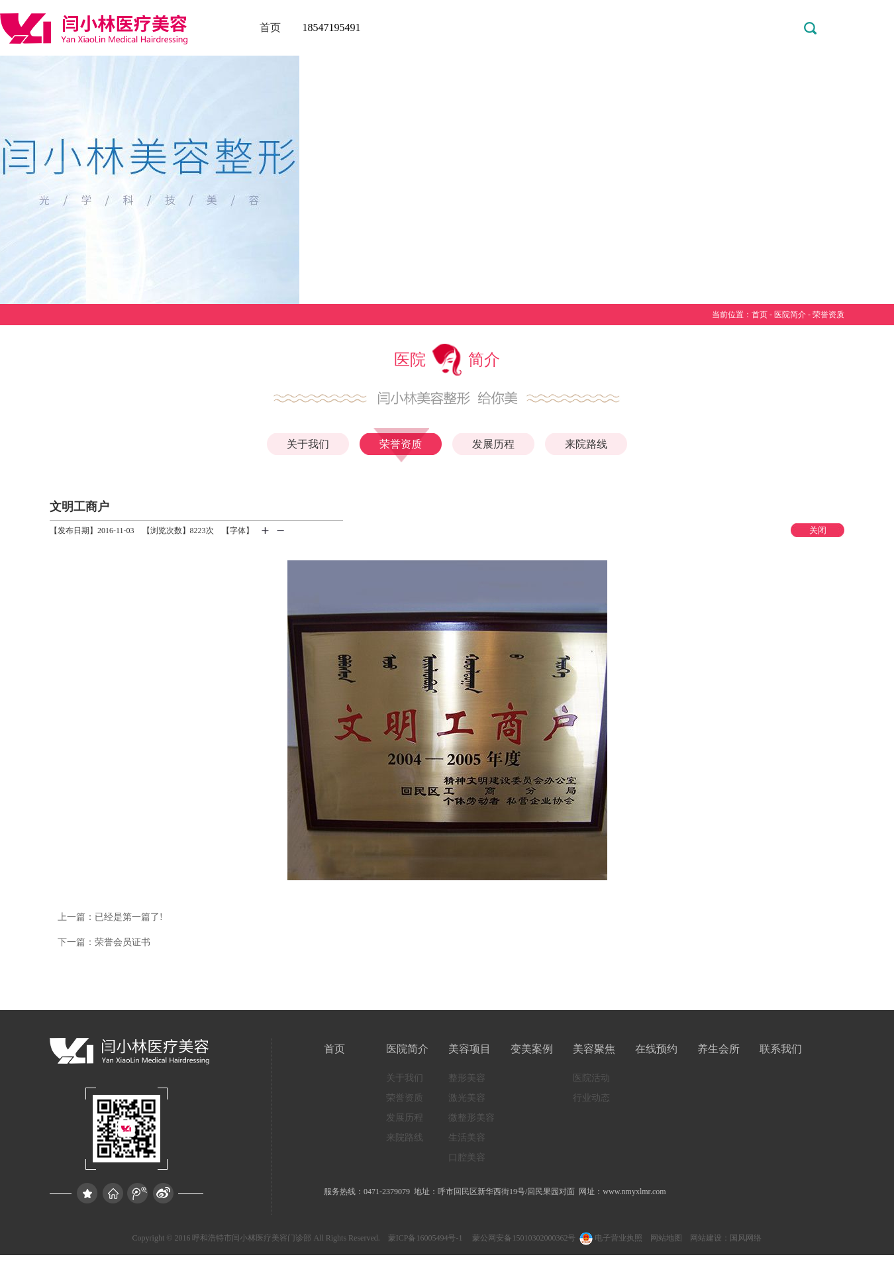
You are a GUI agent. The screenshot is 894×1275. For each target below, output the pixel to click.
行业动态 (591, 1098)
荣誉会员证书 (104, 942)
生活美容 (466, 1138)
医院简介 (790, 314)
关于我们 (308, 444)
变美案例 (532, 1048)
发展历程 (493, 444)
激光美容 (466, 1098)
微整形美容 (471, 1118)
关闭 (817, 530)
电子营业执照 (609, 1238)
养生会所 (718, 1048)
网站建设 (706, 1238)
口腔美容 (466, 1157)
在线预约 (656, 1048)
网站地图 (666, 1238)
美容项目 (469, 1048)
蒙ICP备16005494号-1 (425, 1238)
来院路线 (586, 444)
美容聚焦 (594, 1048)
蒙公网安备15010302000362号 (522, 1238)
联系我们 (781, 1048)
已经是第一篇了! (110, 917)
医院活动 (591, 1078)
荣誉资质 (828, 314)
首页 (270, 27)
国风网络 (746, 1238)
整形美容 (466, 1078)
